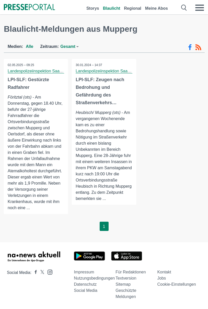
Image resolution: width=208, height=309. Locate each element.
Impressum (84, 272)
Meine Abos (156, 8)
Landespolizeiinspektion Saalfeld (37, 71)
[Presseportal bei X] (40, 272)
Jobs (161, 278)
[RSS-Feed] (198, 47)
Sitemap (123, 284)
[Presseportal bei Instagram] (48, 272)
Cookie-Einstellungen (176, 284)
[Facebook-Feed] (190, 47)
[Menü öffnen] (199, 7)
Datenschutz (85, 284)
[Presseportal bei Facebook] (34, 272)
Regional (132, 8)
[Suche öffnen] (184, 7)
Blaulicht (111, 8)
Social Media (85, 290)
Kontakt (164, 272)
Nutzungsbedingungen (94, 278)
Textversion (125, 278)
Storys (92, 8)
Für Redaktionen (130, 272)
